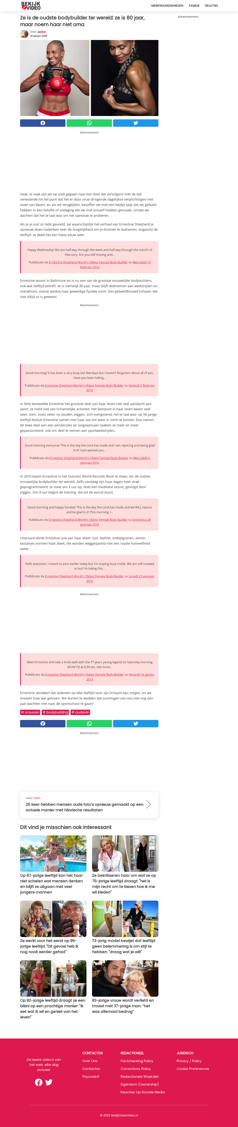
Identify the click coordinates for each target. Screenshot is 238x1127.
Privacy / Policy (189, 1061)
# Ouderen (80, 712)
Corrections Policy (136, 1068)
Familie (194, 6)
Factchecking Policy (137, 1061)
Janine (41, 32)
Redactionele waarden (140, 1076)
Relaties (211, 6)
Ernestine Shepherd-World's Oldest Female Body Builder (88, 262)
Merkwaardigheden (167, 6)
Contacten (91, 1068)
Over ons (90, 1061)
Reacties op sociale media (143, 1092)
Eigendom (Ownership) (140, 1084)
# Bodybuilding (55, 712)
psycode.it (90, 1076)
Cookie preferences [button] (193, 1068)
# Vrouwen (30, 712)
